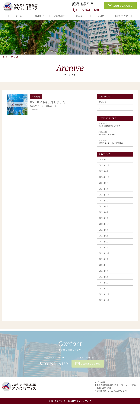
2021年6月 (103, 272)
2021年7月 (103, 266)
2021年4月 (103, 283)
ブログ (100, 16)
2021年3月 (103, 289)
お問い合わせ (121, 16)
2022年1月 (103, 248)
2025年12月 (104, 166)
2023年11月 (104, 196)
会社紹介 (39, 16)
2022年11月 (104, 225)
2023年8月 (103, 201)
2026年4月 (103, 160)
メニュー (80, 16)
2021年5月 (103, 278)
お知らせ (102, 103)
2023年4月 (103, 213)
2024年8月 (103, 184)
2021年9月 (103, 260)
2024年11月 (104, 178)
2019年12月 (104, 295)
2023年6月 (103, 207)
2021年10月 (104, 254)
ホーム (18, 16)
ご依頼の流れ (59, 16)
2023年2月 (103, 219)
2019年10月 (104, 301)
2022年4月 (103, 242)
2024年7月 (103, 190)
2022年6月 (103, 237)
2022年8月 (103, 231)
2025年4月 (103, 172)
